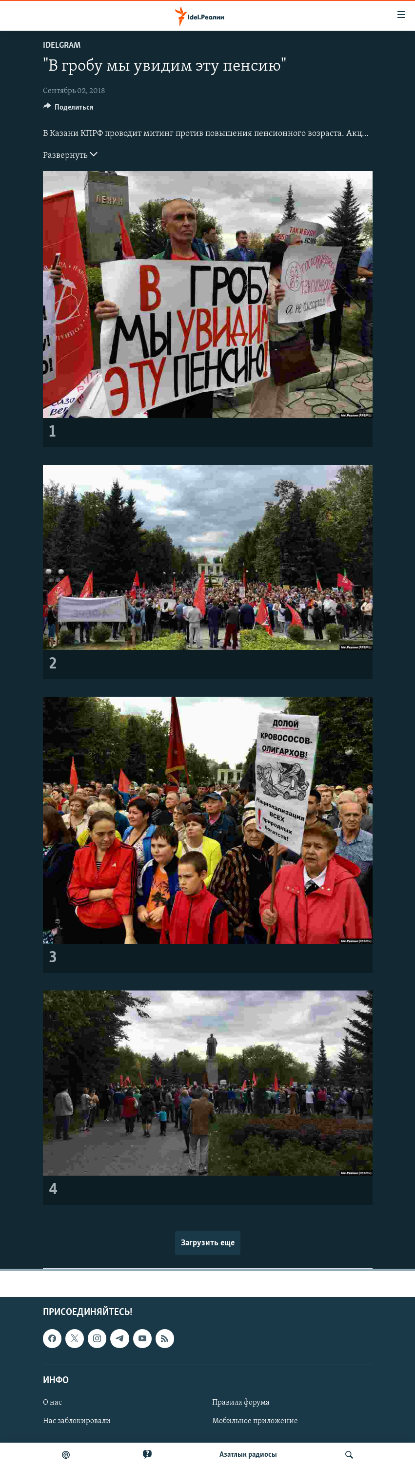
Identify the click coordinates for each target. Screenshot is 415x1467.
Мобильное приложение (255, 1421)
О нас (52, 1403)
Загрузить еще (208, 1243)
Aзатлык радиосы (248, 1455)
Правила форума (241, 1403)
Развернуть (70, 154)
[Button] (68, 109)
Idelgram (61, 45)
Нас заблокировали (77, 1421)
